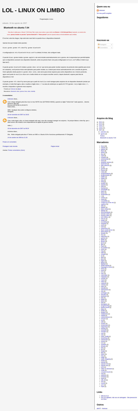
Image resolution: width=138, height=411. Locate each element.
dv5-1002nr (104, 217)
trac (102, 356)
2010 (101, 124)
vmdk (102, 370)
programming (105, 306)
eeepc (103, 220)
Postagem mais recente (10, 146)
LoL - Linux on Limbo (33, 10)
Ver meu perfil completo (104, 13)
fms (102, 235)
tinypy (103, 351)
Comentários (103, 47)
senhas (103, 328)
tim (102, 349)
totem (103, 354)
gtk (102, 244)
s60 (102, 322)
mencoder (104, 275)
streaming (104, 338)
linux (26, 91)
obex (29, 91)
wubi (102, 378)
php (102, 298)
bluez (18, 91)
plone (103, 301)
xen (102, 381)
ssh (102, 335)
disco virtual (105, 209)
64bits (103, 178)
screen (103, 323)
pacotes (103, 294)
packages (104, 293)
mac (102, 273)
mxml (102, 280)
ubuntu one (104, 365)
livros (102, 268)
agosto (103, 134)
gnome (22, 91)
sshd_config (105, 336)
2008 (101, 128)
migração (104, 277)
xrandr (103, 383)
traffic (103, 357)
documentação (105, 212)
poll (102, 302)
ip (101, 256)
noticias (103, 285)
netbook (103, 283)
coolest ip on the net (107, 202)
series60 (103, 330)
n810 (102, 281)
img (102, 251)
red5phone (104, 314)
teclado (103, 346)
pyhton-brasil (105, 307)
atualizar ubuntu (106, 162)
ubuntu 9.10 (105, 364)
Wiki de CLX (105, 396)
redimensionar (105, 317)
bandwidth (104, 189)
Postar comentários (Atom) (16, 150)
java (102, 259)
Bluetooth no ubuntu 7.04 (108, 138)
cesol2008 (104, 201)
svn (102, 343)
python (103, 149)
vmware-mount (105, 372)
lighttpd (103, 264)
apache (103, 185)
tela (102, 348)
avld (102, 186)
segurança (104, 327)
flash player (104, 231)
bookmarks (104, 194)
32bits (103, 177)
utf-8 (102, 367)
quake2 (103, 312)
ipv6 (102, 257)
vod (102, 373)
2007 (101, 130)
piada (103, 299)
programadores (106, 173)
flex (102, 154)
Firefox (102, 136)
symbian (103, 344)
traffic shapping (106, 359)
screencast (104, 325)
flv (102, 167)
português (104, 304)
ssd (102, 333)
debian (103, 207)
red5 (102, 156)
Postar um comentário (9, 142)
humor (103, 170)
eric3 (102, 225)
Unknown (10, 99)
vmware (103, 157)
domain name (105, 214)
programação (105, 175)
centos (103, 198)
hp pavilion (104, 248)
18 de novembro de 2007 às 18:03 (18, 114)
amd (102, 181)
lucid (102, 270)
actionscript (104, 159)
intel (102, 252)
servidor (103, 331)
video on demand (106, 368)
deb (102, 206)
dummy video (105, 215)
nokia (102, 172)
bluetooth (13, 91)
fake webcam (105, 165)
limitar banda (105, 265)
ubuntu (103, 148)
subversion (104, 339)
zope (102, 386)
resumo (103, 318)
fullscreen (104, 236)
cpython (103, 204)
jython (103, 262)
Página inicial (55, 146)
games (103, 238)
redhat (103, 315)
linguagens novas (106, 267)
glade (103, 239)
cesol (102, 199)
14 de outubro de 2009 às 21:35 (17, 137)
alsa (102, 180)
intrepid (103, 254)
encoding (104, 222)
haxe (102, 246)
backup (103, 188)
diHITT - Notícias (102, 408)
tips (102, 352)
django (103, 210)
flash (102, 151)
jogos (102, 260)
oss (102, 291)
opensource (104, 289)
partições (104, 296)
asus (102, 160)
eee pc (103, 218)
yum (102, 385)
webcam (103, 375)
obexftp (33, 91)
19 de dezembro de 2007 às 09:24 (18, 128)
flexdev (103, 233)
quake (103, 310)
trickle (103, 360)
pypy (102, 309)
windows (104, 377)
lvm (102, 272)
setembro (104, 132)
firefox (103, 152)
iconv (102, 249)
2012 (101, 122)
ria (102, 320)
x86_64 (103, 380)
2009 (101, 126)
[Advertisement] (105, 82)
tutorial (103, 362)
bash (102, 191)
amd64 (103, 183)
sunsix (103, 341)
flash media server (107, 230)
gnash (103, 241)
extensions (104, 228)
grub (102, 243)
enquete (103, 223)
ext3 (102, 227)
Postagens (102, 44)
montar (103, 278)
